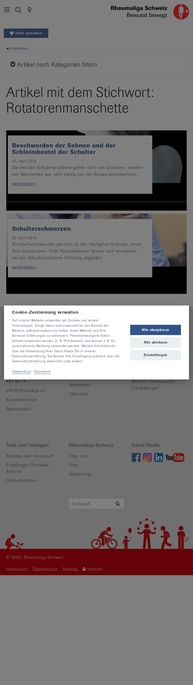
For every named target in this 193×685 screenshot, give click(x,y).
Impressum (42, 371)
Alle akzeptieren (155, 330)
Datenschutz (21, 371)
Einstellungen (155, 355)
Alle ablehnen (156, 342)
